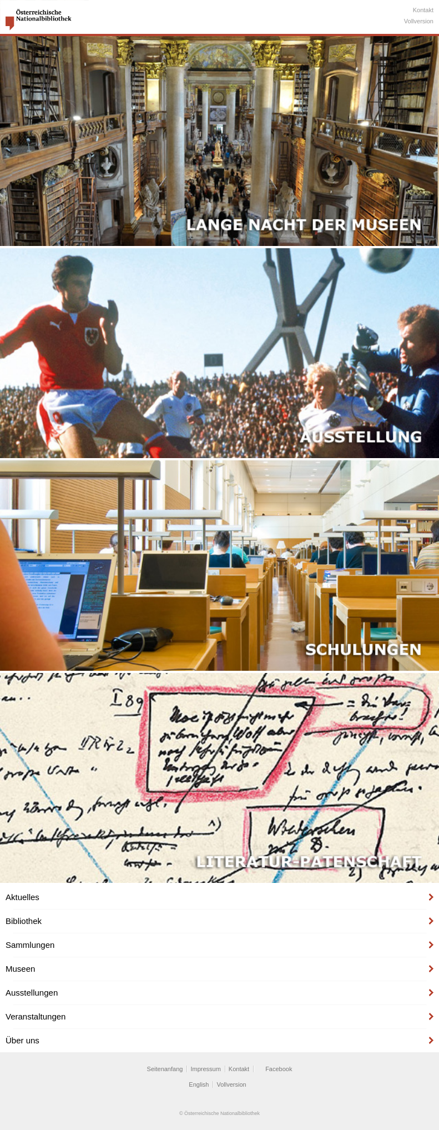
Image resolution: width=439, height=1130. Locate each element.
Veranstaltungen (35, 1016)
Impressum (205, 1069)
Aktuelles (22, 897)
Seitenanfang (165, 1069)
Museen (20, 968)
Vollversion (418, 21)
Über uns (22, 1040)
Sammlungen (30, 945)
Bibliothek (24, 921)
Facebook (278, 1069)
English (199, 1084)
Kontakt (423, 10)
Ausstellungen (32, 992)
